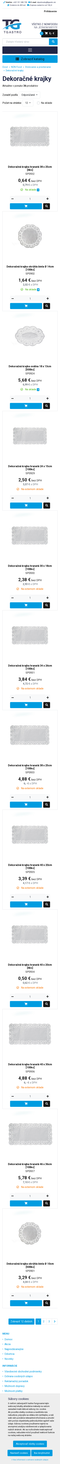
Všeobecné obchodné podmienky (23, 1371)
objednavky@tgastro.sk (46, 2)
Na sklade (46, 102)
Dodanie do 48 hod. (18, 5)
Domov (8, 1339)
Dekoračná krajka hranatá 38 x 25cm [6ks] (30, 168)
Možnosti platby (13, 1391)
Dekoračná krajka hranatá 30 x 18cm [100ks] (30, 567)
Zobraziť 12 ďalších (21, 1321)
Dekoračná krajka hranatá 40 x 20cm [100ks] (30, 866)
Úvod (5, 67)
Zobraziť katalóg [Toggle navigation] (30, 59)
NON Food (16, 67)
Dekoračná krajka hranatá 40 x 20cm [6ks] (30, 966)
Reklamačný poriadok (16, 1381)
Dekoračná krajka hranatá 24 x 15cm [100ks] (30, 468)
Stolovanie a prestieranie (38, 67)
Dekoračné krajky (15, 70)
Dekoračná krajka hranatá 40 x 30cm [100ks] (30, 1066)
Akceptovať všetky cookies (30, 1443)
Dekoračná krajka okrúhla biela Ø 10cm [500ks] (30, 1265)
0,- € (47, 33)
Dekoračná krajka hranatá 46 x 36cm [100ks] (30, 1166)
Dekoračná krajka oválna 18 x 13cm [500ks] (30, 368)
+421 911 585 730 (20, 2)
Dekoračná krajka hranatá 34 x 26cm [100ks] (30, 667)
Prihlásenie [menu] (50, 11)
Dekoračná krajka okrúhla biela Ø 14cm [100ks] (30, 268)
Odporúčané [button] (28, 94)
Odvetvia (9, 1353)
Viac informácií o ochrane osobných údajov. (30, 1460)
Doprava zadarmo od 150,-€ (41, 5)
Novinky (8, 1358)
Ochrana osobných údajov (18, 1376)
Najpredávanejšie (14, 1349)
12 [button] (27, 102)
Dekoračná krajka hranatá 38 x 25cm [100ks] (30, 767)
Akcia (7, 1344)
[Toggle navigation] (30, 50)
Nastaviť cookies (19, 1453)
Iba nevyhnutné (42, 1453)
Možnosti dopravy (14, 1386)
